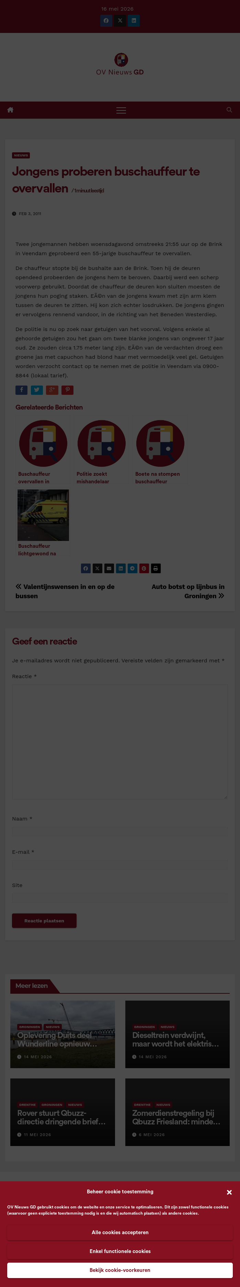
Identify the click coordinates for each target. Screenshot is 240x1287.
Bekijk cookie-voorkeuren (120, 1270)
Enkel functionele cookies (120, 1251)
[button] (229, 1192)
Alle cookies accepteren (120, 1232)
